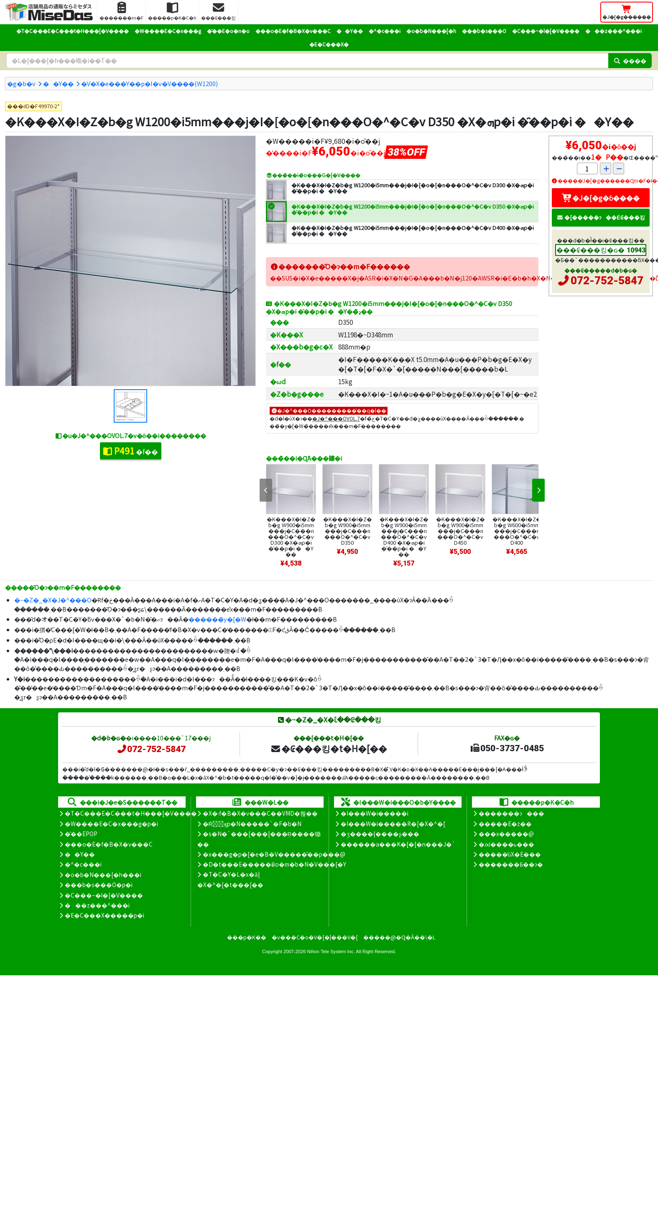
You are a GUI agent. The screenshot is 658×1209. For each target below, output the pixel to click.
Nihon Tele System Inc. (331, 951)
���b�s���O (484, 30)
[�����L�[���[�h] (307, 60)
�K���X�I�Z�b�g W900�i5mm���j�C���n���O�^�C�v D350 (347, 530)
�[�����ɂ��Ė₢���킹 (600, 217)
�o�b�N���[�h (431, 30)
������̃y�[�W (217, 619)
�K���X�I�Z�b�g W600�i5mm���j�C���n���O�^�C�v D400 (516, 530)
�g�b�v (21, 83)
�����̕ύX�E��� (510, 854)
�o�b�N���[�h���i (103, 874)
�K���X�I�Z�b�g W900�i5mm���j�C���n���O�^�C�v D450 (460, 530)
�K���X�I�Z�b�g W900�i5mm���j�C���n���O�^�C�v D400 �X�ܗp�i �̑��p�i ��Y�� (404, 536)
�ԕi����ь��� (506, 844)
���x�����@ (506, 833)
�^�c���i (384, 30)
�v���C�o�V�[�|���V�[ (315, 937)
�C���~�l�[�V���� (545, 30)
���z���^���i (613, 30)
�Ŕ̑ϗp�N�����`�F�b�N (252, 823)
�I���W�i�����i (374, 813)
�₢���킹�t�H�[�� (328, 748)
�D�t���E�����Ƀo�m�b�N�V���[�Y (274, 864)
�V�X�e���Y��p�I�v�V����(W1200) (149, 83)
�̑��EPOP (81, 833)
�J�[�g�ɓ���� (601, 198)
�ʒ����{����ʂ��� (380, 833)
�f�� (130, 450)
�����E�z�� (505, 823)
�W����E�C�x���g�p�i (111, 823)
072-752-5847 (607, 280)
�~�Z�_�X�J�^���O (53, 599)
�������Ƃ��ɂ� (511, 864)
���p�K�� (246, 937)
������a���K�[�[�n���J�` (398, 844)
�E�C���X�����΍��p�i (104, 915)
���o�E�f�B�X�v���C (293, 30)
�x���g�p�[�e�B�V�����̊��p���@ (274, 854)
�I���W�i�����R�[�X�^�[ (393, 823)
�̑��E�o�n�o (228, 30)
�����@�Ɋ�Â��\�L (399, 937)
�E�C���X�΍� (329, 44)
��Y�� (350, 30)
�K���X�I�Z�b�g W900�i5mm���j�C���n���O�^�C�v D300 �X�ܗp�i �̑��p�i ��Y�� (291, 536)
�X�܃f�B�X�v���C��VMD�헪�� (260, 813)
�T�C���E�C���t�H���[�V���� (72, 30)
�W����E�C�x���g (168, 30)
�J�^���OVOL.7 (336, 418)
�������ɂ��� (511, 813)
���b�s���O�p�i (99, 884)
